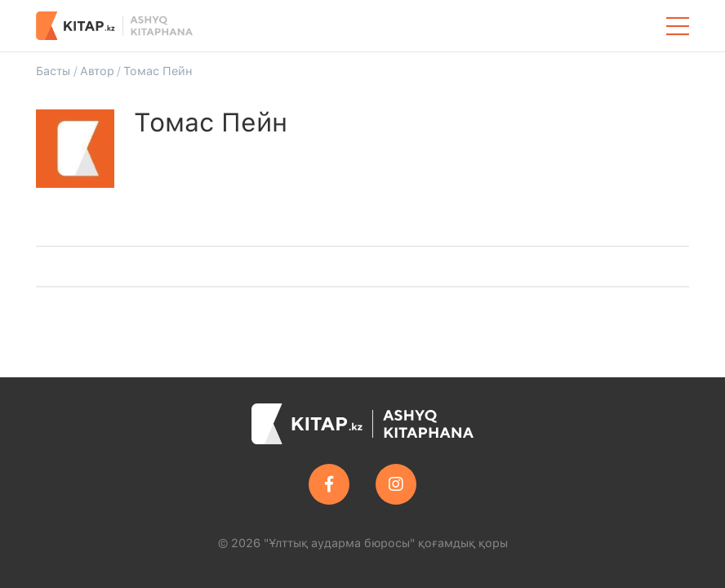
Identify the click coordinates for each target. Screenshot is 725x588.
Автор (97, 71)
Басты (53, 71)
